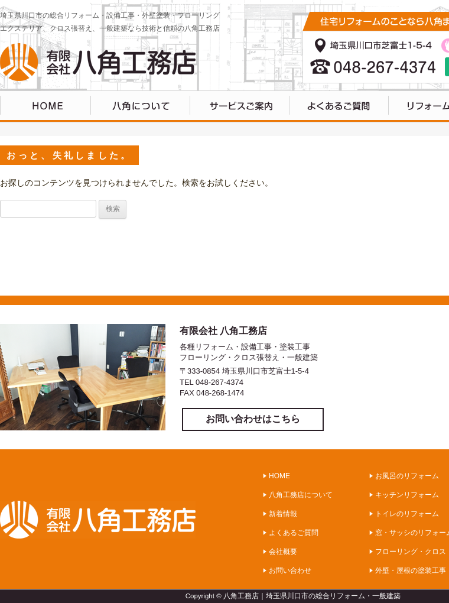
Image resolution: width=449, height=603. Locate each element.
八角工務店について (140, 106)
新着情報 (283, 514)
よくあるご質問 (339, 106)
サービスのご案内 (239, 106)
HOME (45, 106)
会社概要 (283, 551)
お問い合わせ (290, 570)
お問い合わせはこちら (253, 419)
